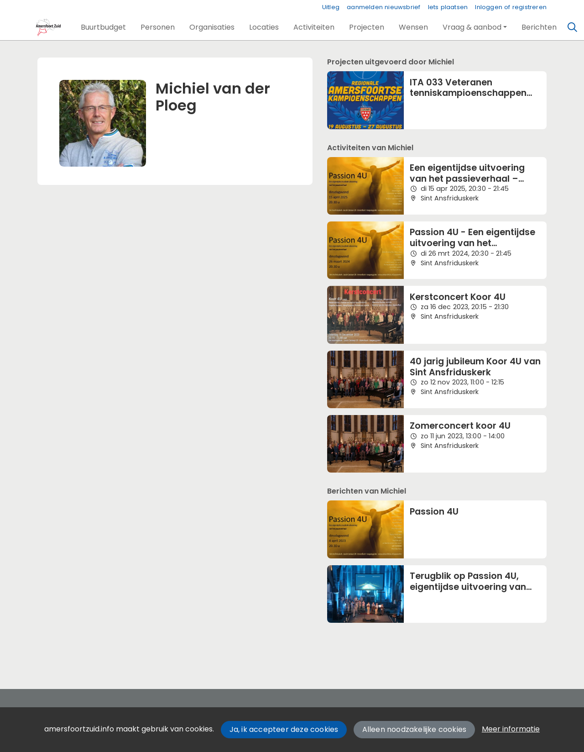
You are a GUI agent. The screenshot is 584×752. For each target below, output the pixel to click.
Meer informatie (511, 729)
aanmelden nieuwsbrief (383, 7)
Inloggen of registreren (511, 7)
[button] (103, 27)
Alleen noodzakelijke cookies (414, 729)
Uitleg (330, 7)
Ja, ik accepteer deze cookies (284, 729)
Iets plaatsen (448, 7)
